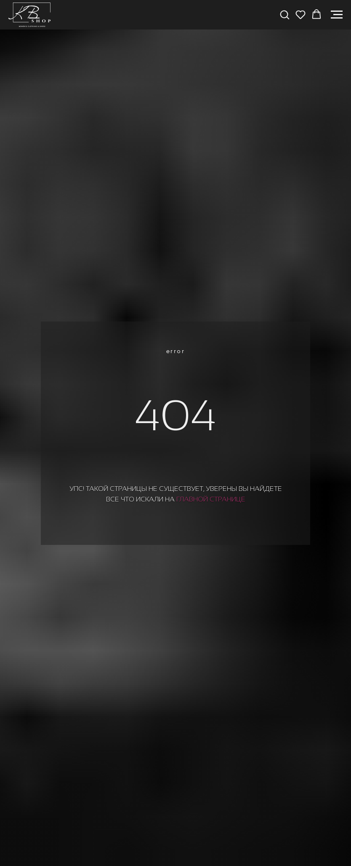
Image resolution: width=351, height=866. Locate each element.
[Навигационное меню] (337, 15)
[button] (284, 14)
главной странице (210, 499)
